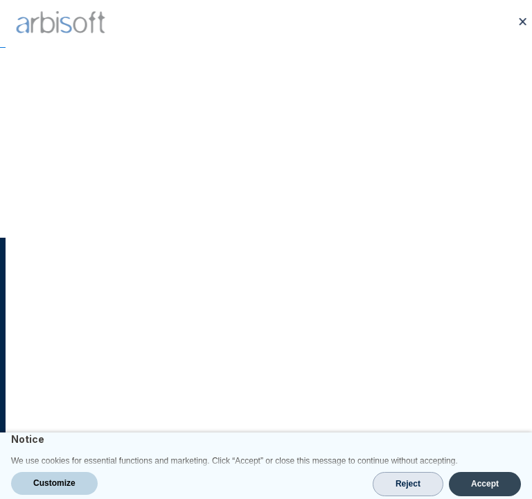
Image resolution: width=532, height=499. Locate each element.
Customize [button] (54, 483)
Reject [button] (408, 484)
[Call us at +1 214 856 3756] (485, 23)
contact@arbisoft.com (77, 399)
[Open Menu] (512, 23)
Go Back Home (266, 196)
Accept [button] (485, 484)
